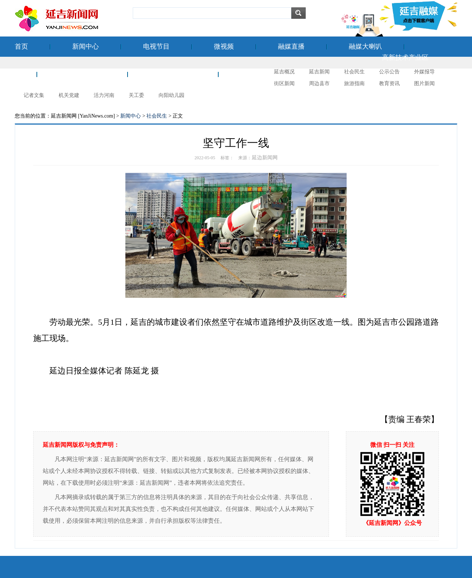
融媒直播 (291, 46)
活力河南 (104, 95)
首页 (21, 46)
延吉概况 (284, 71)
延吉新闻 (319, 71)
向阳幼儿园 (171, 95)
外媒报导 (424, 71)
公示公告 (389, 71)
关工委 (136, 95)
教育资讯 (389, 83)
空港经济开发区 (82, 74)
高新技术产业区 (405, 57)
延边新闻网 (265, 157)
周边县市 (319, 83)
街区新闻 (284, 83)
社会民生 (354, 71)
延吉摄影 (253, 74)
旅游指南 (354, 83)
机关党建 (69, 95)
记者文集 (34, 95)
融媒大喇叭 (365, 46)
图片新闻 (424, 83)
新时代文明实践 (173, 74)
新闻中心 (85, 46)
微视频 (224, 46)
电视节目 (156, 46)
